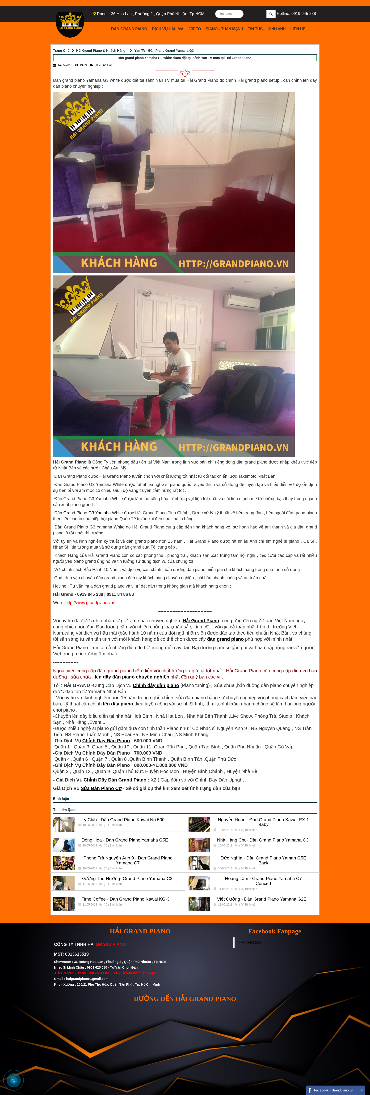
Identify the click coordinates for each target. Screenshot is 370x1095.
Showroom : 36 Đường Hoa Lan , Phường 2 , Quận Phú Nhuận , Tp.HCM (110, 962)
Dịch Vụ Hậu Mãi (168, 29)
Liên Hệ (297, 29)
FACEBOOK (250, 942)
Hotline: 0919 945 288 (296, 13)
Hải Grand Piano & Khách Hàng (101, 50)
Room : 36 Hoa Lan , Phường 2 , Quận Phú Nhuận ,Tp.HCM (151, 14)
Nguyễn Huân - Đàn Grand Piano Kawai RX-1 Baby (263, 822)
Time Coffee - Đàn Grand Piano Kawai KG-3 (126, 899)
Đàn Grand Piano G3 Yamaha (82, 513)
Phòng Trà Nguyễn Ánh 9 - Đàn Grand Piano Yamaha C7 (128, 860)
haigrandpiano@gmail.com (87, 979)
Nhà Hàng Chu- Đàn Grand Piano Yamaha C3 (263, 840)
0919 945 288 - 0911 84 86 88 (96, 973)
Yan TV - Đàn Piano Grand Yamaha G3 (164, 50)
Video (195, 29)
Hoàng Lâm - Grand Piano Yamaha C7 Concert (263, 881)
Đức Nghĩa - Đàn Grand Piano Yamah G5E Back (263, 860)
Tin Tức (255, 29)
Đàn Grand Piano (129, 29)
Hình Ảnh (277, 29)
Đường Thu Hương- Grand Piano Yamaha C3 (127, 878)
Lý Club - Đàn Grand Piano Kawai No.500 (123, 819)
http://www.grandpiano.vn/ (89, 602)
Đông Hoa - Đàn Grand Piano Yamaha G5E (125, 840)
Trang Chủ (61, 50)
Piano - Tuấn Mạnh (224, 29)
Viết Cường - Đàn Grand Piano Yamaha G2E (262, 899)
